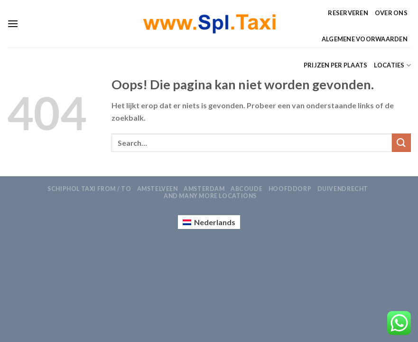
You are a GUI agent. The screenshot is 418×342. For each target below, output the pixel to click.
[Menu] (13, 23)
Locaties (392, 65)
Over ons (391, 13)
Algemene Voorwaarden (365, 39)
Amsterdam (204, 188)
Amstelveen (157, 188)
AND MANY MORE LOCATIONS (210, 196)
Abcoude (246, 188)
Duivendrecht (342, 188)
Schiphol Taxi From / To (89, 188)
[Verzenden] (401, 142)
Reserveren (348, 13)
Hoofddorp (290, 188)
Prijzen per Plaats (336, 65)
